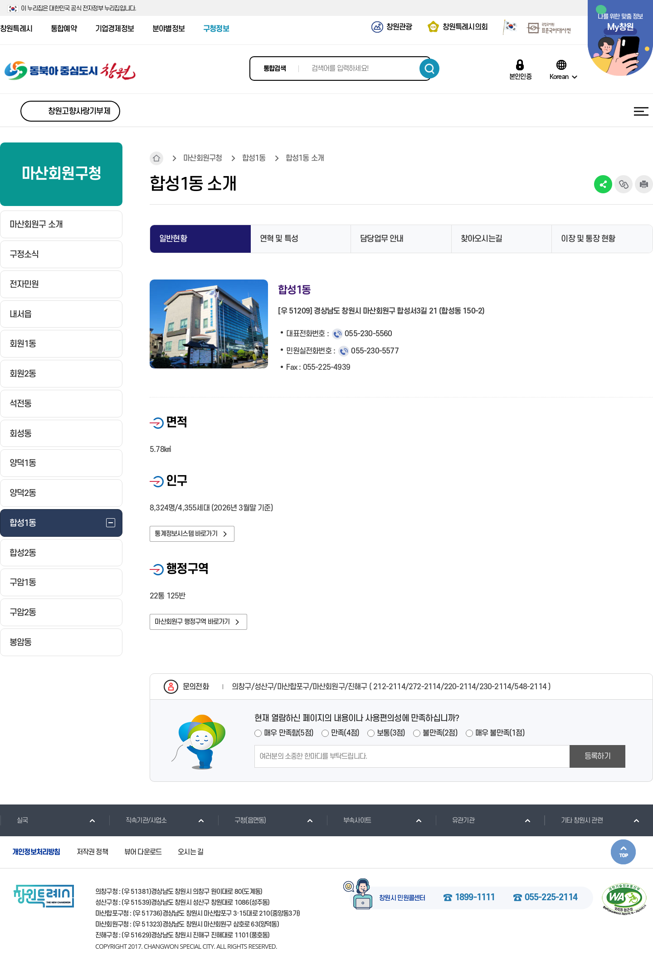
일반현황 (173, 239)
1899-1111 (475, 904)
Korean (559, 76)
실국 (14, 826)
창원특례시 (16, 29)
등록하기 (597, 762)
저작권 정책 (92, 858)
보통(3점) (391, 739)
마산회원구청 (202, 158)
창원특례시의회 (465, 27)
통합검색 (274, 69)
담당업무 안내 (381, 239)
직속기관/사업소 (138, 826)
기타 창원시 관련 (573, 826)
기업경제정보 (114, 29)
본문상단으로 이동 (623, 857)
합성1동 (254, 158)
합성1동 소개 (305, 158)
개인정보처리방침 (36, 858)
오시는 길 (190, 858)
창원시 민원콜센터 (402, 904)
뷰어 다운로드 (142, 858)
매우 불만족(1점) (500, 739)
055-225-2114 (551, 904)
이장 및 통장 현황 (588, 239)
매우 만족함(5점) (288, 739)
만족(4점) (345, 739)
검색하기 (429, 68)
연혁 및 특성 (279, 239)
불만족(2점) (440, 739)
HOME (156, 158)
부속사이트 (348, 826)
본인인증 (520, 76)
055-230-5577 (374, 351)
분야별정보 (168, 29)
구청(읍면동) (242, 826)
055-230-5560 (368, 334)
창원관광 (399, 27)
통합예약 (64, 29)
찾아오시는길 (481, 239)
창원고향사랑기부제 (79, 111)
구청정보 (216, 29)
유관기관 (454, 826)
